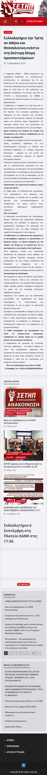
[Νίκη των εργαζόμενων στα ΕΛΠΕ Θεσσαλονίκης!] (23, 402)
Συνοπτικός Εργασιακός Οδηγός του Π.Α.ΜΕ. (24, 701)
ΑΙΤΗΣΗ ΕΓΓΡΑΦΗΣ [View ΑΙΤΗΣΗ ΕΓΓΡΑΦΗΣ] (31, 21)
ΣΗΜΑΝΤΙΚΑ (20, 414)
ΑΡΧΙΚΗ (10, 740)
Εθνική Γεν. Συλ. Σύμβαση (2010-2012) (20, 707)
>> (38, 653)
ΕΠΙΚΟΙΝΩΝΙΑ (13, 746)
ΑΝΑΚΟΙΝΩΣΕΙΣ (25, 410)
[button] (5, 21)
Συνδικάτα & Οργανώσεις (15, 721)
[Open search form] (16, 21)
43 (33, 653)
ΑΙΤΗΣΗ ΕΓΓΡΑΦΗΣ (16, 752)
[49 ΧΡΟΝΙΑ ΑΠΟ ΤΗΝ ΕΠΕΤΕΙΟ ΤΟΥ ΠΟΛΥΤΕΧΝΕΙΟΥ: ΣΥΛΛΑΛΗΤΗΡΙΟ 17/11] (23, 489)
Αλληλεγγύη (11, 410)
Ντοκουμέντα (26, 454)
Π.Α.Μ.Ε (8, 32)
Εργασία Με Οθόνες (13, 727)
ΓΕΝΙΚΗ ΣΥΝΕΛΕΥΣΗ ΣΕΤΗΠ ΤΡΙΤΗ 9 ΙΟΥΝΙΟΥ (23, 601)
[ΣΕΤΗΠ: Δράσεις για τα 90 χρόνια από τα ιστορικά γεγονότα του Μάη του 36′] (23, 445)
